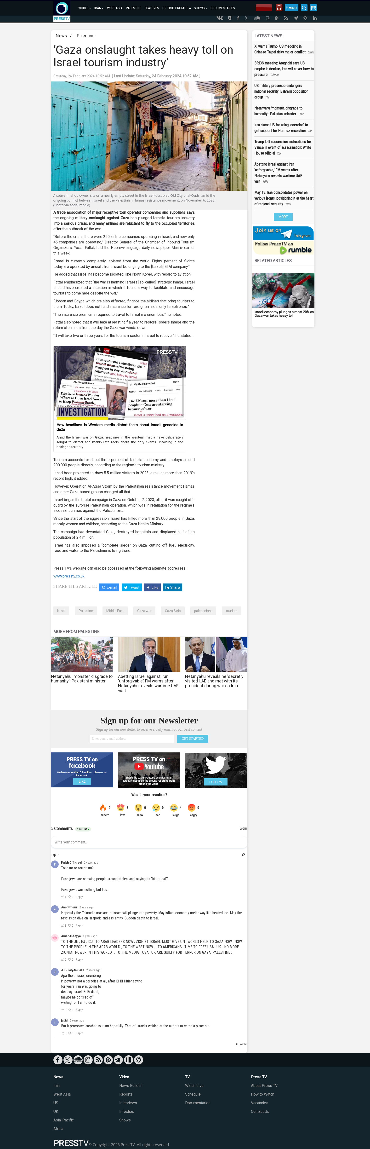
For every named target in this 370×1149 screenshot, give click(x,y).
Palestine (86, 35)
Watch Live (194, 1085)
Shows (125, 1120)
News (61, 35)
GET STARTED (193, 738)
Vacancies (259, 1103)
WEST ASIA (115, 8)
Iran (56, 1085)
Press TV (259, 1077)
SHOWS (200, 8)
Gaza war (144, 611)
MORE (283, 217)
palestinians (203, 611)
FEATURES (152, 8)
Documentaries (198, 1103)
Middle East (115, 611)
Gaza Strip (173, 611)
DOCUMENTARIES (223, 8)
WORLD (84, 8)
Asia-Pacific (63, 1120)
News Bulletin (130, 1085)
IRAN (99, 8)
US (55, 1103)
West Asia (62, 1094)
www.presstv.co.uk (69, 576)
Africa (58, 1128)
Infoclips (126, 1111)
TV (187, 1077)
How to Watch (262, 1094)
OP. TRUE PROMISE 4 (176, 8)
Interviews (128, 1103)
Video (124, 1077)
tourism (232, 611)
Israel (61, 611)
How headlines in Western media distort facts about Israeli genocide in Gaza (120, 427)
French (291, 7)
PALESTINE (133, 8)
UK (55, 1111)
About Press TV (264, 1085)
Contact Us (260, 1111)
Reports (126, 1094)
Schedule (193, 1094)
